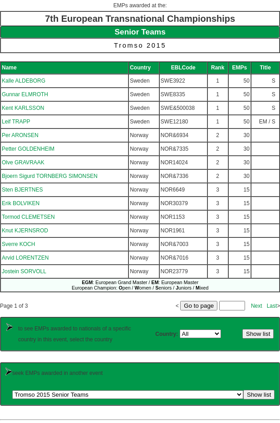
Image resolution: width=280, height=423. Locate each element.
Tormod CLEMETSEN (28, 217)
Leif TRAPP (16, 121)
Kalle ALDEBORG (23, 81)
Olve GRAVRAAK (23, 162)
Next (256, 306)
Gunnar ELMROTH (25, 94)
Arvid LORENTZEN (25, 258)
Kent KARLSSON (23, 108)
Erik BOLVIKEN (20, 203)
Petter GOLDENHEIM (28, 149)
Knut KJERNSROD (25, 230)
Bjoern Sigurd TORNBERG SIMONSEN (50, 176)
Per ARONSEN (20, 135)
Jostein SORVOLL (24, 271)
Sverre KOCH (18, 244)
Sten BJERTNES (22, 190)
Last (272, 306)
